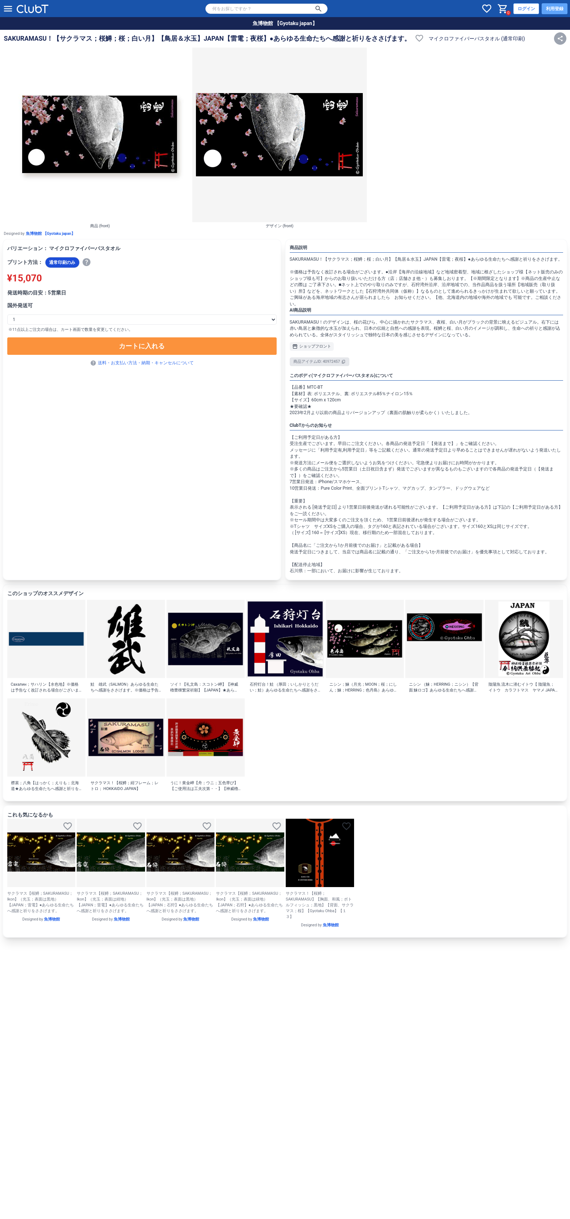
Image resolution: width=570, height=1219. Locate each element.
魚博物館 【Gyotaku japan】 (285, 23)
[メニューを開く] (8, 8)
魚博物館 (52, 919)
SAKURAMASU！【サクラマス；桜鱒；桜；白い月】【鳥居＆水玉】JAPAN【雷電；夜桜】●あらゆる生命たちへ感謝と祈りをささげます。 (207, 38)
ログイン (526, 8)
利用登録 (554, 8)
